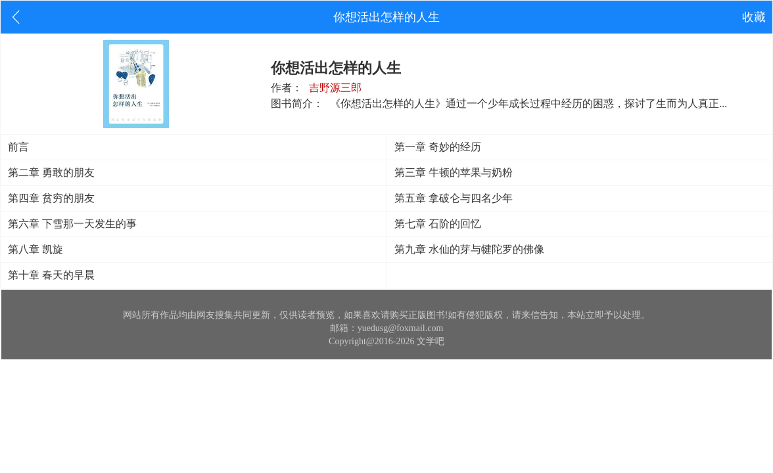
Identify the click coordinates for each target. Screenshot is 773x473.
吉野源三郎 (335, 87)
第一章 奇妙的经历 (437, 146)
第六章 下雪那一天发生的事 (72, 223)
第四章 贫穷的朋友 (51, 198)
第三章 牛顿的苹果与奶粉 (453, 172)
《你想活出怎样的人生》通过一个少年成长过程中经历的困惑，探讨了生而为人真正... (528, 103)
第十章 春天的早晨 (51, 275)
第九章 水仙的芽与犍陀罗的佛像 (469, 249)
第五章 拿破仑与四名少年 (453, 198)
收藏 (754, 17)
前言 (18, 146)
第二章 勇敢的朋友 (51, 172)
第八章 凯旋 (35, 249)
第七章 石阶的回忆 (437, 223)
